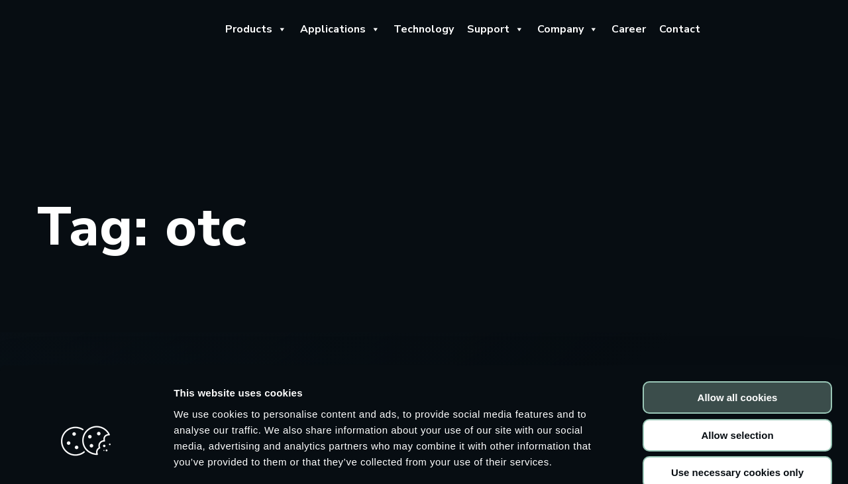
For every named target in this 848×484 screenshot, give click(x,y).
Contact (679, 29)
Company (567, 29)
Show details (695, 457)
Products (256, 29)
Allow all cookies (738, 325)
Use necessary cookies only (737, 400)
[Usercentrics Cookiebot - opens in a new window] (86, 458)
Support (495, 29)
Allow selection (737, 363)
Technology (424, 29)
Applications (340, 29)
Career (628, 29)
